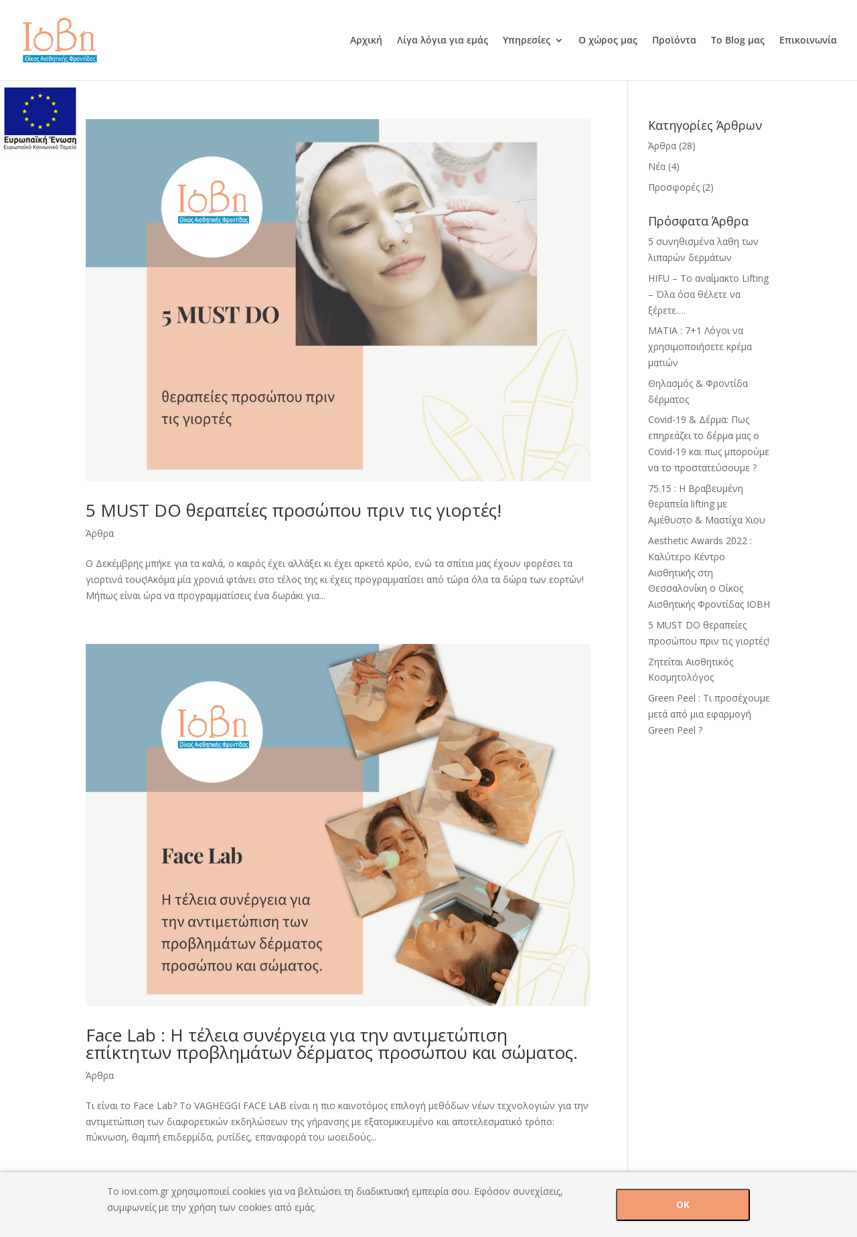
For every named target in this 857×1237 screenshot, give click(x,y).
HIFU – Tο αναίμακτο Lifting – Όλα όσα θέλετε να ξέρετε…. (708, 294)
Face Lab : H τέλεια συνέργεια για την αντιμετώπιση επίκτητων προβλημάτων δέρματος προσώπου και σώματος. (332, 1043)
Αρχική (366, 40)
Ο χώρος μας (607, 40)
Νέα (657, 166)
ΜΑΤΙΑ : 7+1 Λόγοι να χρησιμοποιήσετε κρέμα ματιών (700, 346)
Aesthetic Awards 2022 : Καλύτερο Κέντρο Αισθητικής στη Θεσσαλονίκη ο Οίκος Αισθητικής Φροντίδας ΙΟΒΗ (709, 572)
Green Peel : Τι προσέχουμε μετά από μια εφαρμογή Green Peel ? (709, 713)
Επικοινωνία (808, 40)
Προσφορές (674, 187)
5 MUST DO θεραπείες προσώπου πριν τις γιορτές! (293, 510)
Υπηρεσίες (526, 40)
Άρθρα (100, 533)
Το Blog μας (738, 40)
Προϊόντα (674, 40)
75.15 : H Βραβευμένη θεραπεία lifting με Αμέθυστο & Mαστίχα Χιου (706, 504)
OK (683, 1204)
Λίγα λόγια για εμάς (442, 40)
